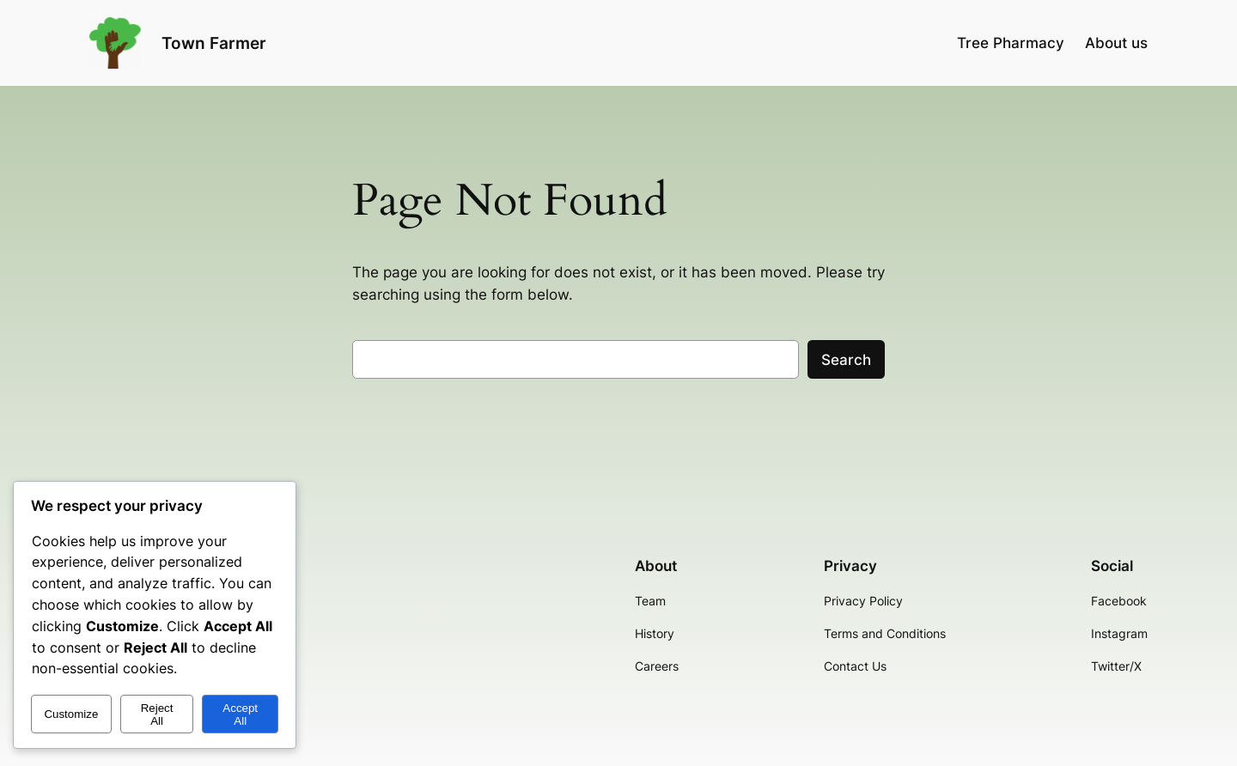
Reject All (157, 714)
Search (846, 359)
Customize (71, 714)
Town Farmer (213, 43)
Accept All (240, 714)
